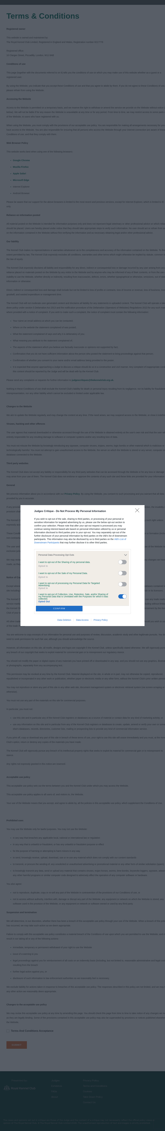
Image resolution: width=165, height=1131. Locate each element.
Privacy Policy (101, 620)
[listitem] (82, 555)
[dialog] (82, 565)
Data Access (82, 620)
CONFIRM (59, 608)
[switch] (122, 562)
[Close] (138, 511)
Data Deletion (64, 620)
